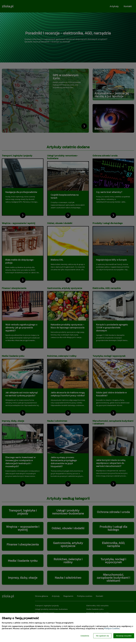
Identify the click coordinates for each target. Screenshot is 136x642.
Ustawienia (85, 636)
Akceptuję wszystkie (124, 636)
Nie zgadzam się (102, 636)
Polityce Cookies (111, 628)
